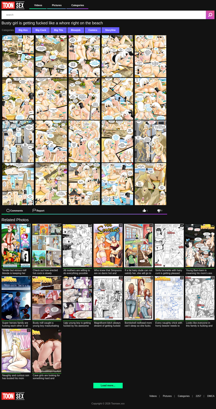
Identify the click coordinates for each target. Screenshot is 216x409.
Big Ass (23, 30)
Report (38, 210)
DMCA (210, 396)
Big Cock (41, 30)
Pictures (57, 5)
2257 (198, 396)
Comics (92, 30)
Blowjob (76, 30)
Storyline (110, 30)
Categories (77, 5)
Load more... (108, 385)
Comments (14, 210)
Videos (38, 5)
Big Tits (58, 30)
